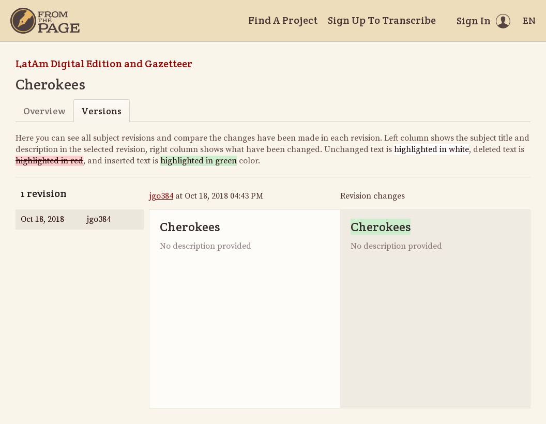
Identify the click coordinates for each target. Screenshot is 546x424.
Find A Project (282, 20)
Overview (44, 111)
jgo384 (161, 196)
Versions (101, 111)
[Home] (45, 21)
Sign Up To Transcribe (382, 20)
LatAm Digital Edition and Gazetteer (104, 63)
